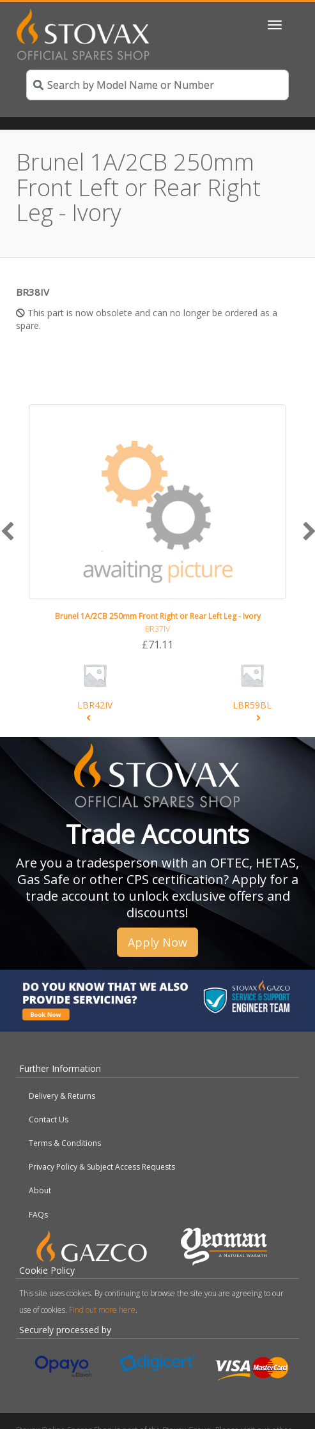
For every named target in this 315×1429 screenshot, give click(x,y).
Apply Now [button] (157, 942)
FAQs (38, 1214)
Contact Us (48, 1119)
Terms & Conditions (65, 1143)
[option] (157, 528)
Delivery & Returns (62, 1095)
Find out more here (102, 1309)
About (40, 1190)
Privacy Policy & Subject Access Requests (102, 1166)
